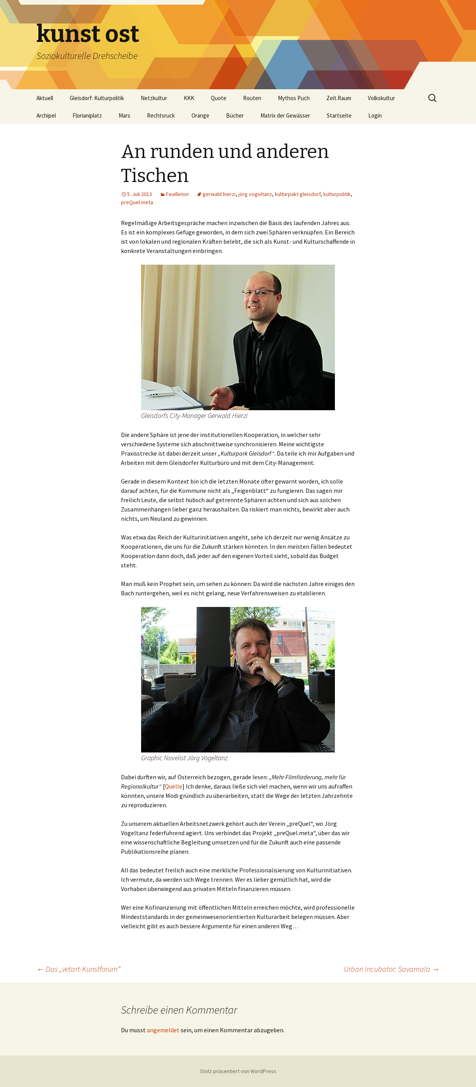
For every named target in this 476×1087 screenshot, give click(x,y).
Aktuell (44, 98)
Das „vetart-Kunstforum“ (78, 969)
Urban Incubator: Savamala (392, 969)
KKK (189, 98)
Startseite (339, 115)
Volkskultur (381, 98)
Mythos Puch (294, 98)
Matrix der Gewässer (285, 115)
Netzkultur (154, 98)
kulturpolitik (337, 194)
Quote (218, 98)
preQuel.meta (137, 202)
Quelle (173, 786)
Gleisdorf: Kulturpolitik (97, 98)
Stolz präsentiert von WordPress (238, 1071)
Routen (252, 98)
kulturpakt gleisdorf (298, 194)
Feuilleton (177, 194)
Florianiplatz (87, 115)
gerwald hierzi (219, 194)
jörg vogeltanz (255, 194)
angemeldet (163, 1030)
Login (375, 115)
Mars (124, 115)
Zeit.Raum (338, 98)
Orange (200, 115)
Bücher (235, 115)
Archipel (46, 115)
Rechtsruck (161, 115)
